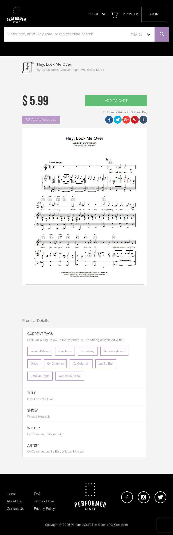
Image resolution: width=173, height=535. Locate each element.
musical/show (39, 351)
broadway (87, 351)
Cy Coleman (55, 363)
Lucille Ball (105, 363)
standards (65, 351)
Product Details (35, 321)
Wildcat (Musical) (70, 376)
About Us (14, 501)
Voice (34, 363)
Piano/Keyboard (114, 351)
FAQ (37, 494)
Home (11, 494)
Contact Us (15, 508)
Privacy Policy (44, 508)
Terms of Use (44, 501)
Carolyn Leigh (40, 376)
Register (130, 14)
